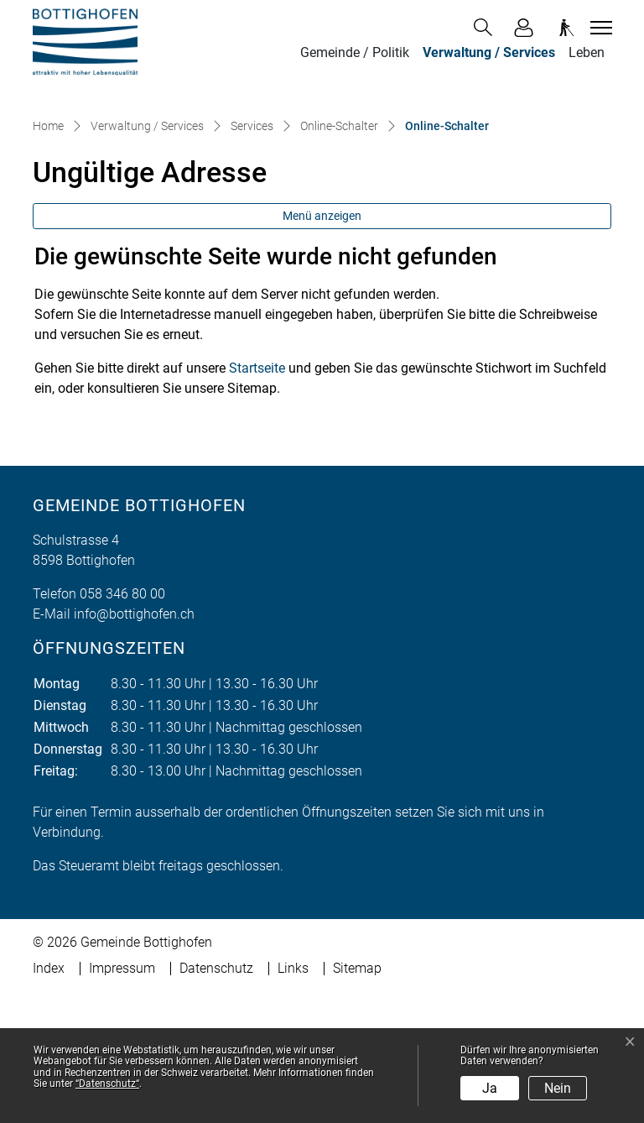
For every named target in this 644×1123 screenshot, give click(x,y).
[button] (486, 27)
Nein (557, 1088)
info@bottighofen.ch (134, 745)
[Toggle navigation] (598, 27)
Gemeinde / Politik (354, 52)
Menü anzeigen (322, 346)
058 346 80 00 (122, 725)
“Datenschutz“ (107, 1083)
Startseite (257, 499)
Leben (587, 52)
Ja (489, 1088)
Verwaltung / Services (489, 52)
